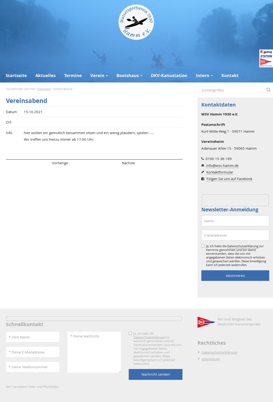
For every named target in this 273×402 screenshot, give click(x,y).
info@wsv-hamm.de (222, 165)
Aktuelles (45, 75)
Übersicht (94, 162)
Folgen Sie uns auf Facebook (229, 178)
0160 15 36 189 (219, 158)
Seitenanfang (19, 162)
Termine (73, 75)
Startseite (16, 75)
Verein (97, 75)
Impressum (211, 359)
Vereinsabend (26, 101)
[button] (269, 90)
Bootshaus (127, 75)
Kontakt (230, 75)
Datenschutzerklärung (242, 246)
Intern (202, 75)
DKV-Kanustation (169, 75)
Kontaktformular (219, 172)
